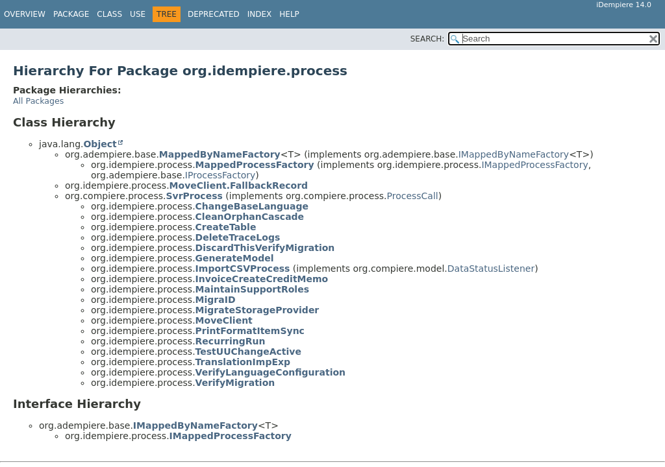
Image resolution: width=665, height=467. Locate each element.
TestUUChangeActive (248, 351)
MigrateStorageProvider (257, 310)
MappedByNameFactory (220, 154)
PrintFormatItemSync (250, 331)
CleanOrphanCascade (250, 216)
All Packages (38, 101)
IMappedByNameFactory (513, 154)
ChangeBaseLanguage (251, 206)
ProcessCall (412, 196)
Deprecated (214, 14)
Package (71, 14)
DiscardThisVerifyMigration (265, 248)
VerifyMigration (235, 382)
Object (99, 144)
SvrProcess (194, 196)
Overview (24, 14)
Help (289, 14)
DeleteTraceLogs (238, 237)
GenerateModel (234, 258)
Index (259, 14)
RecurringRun (230, 341)
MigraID (215, 299)
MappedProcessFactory (254, 165)
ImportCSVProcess (242, 268)
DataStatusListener (490, 268)
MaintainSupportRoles (252, 289)
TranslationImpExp (242, 362)
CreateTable (226, 227)
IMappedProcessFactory (534, 165)
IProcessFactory (220, 175)
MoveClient (224, 320)
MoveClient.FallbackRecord (238, 185)
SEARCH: (427, 38)
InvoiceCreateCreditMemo (262, 279)
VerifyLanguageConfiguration (270, 372)
